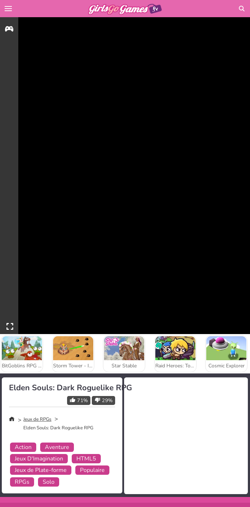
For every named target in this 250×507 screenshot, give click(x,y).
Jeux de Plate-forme (41, 470)
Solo (49, 482)
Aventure (57, 447)
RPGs (22, 482)
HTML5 (86, 459)
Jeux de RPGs (37, 419)
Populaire (92, 470)
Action (23, 447)
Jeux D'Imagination (39, 459)
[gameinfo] (9, 30)
